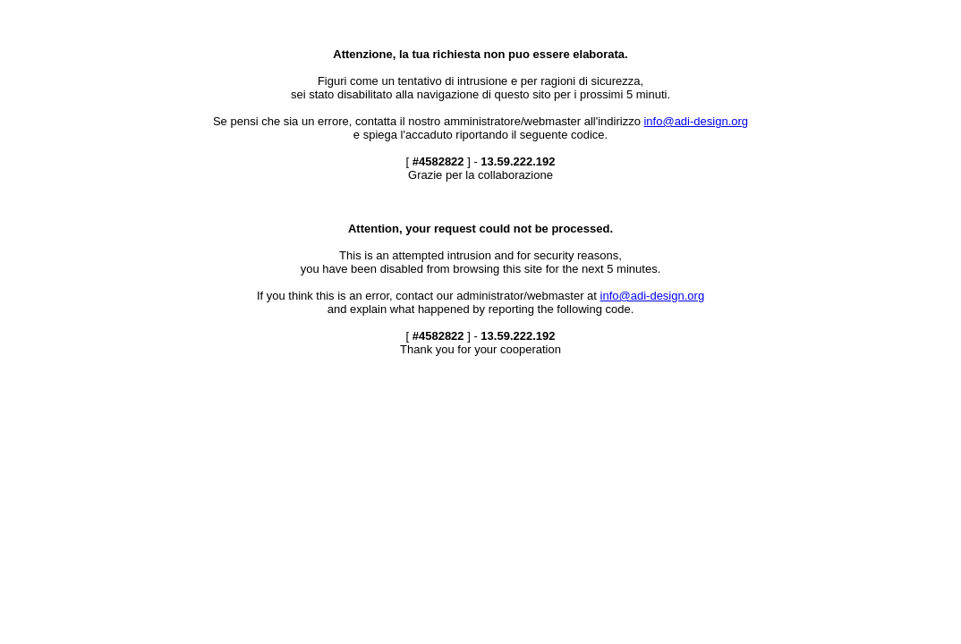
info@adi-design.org (695, 121)
